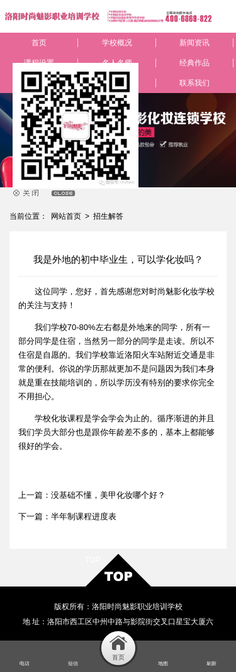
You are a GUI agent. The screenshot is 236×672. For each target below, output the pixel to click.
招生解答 (108, 216)
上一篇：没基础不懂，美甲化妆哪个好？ (92, 495)
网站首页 (66, 216)
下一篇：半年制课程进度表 (67, 516)
